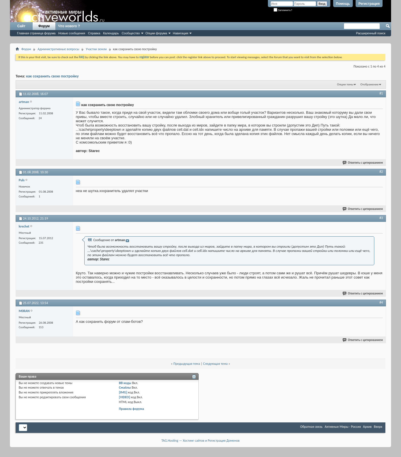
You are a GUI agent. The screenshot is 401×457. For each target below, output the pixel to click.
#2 (381, 172)
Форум (44, 26)
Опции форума (156, 33)
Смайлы (125, 387)
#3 (381, 218)
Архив (367, 427)
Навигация (180, 33)
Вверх (378, 427)
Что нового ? (69, 26)
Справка (94, 33)
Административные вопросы (58, 49)
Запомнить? (283, 10)
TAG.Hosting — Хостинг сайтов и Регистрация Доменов (200, 441)
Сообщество (131, 33)
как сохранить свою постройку (52, 76)
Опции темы (345, 84)
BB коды (125, 383)
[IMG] (123, 392)
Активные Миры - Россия (343, 427)
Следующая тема (215, 364)
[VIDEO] (124, 397)
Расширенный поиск (370, 33)
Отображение (369, 84)
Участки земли (96, 49)
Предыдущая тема (186, 364)
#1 (381, 93)
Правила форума (131, 409)
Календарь (111, 33)
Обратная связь (311, 427)
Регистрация (369, 4)
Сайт (21, 26)
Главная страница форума (36, 33)
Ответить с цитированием (363, 163)
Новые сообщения (71, 33)
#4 (381, 302)
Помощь (343, 4)
